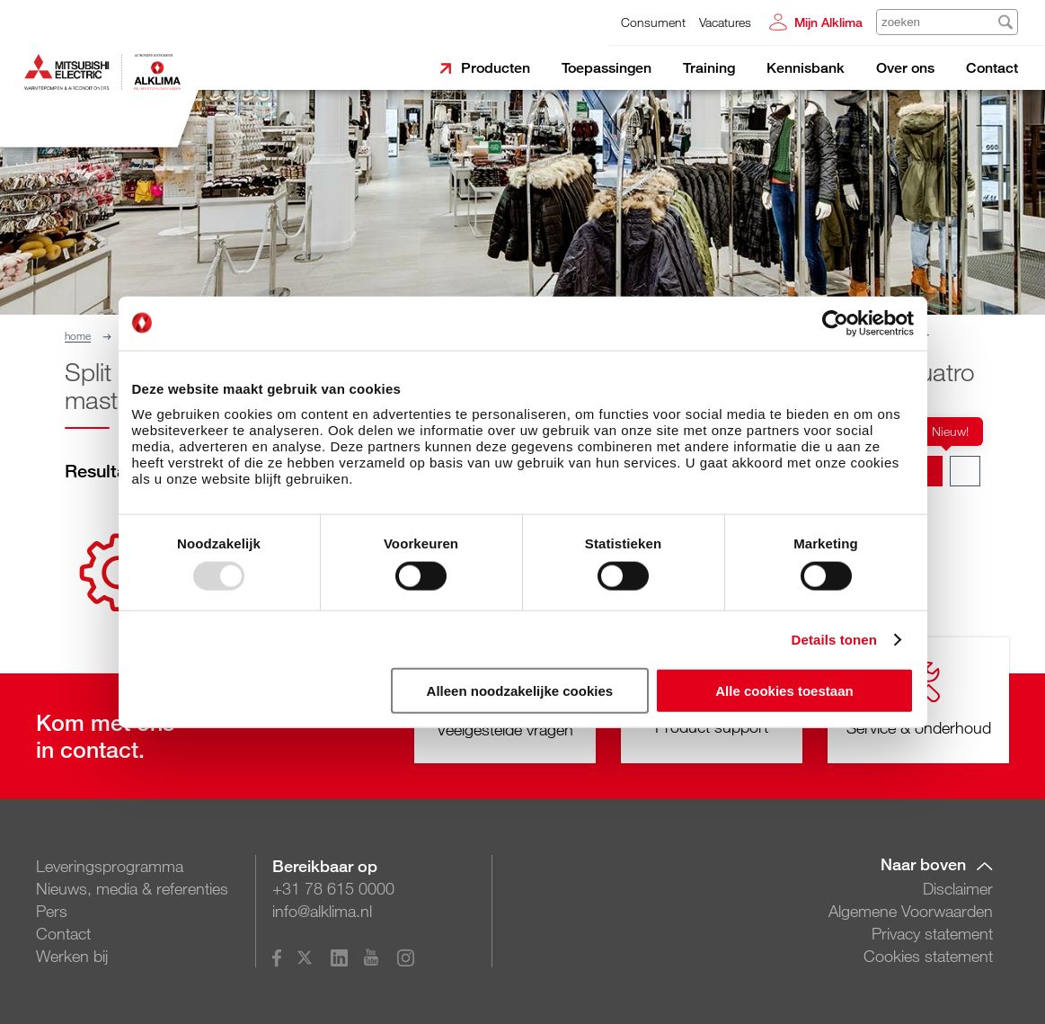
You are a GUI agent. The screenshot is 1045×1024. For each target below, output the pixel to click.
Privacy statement (932, 933)
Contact (992, 67)
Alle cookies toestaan (784, 691)
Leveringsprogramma (109, 866)
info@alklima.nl (322, 911)
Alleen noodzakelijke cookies (520, 691)
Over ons (905, 67)
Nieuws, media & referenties (132, 888)
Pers (51, 911)
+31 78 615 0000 (333, 888)
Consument (653, 22)
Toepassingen (606, 67)
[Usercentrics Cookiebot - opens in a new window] (835, 322)
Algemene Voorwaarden (910, 911)
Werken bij (72, 956)
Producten (495, 67)
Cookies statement (928, 956)
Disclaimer (958, 888)
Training (709, 67)
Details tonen (834, 638)
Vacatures (725, 22)
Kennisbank (805, 67)
